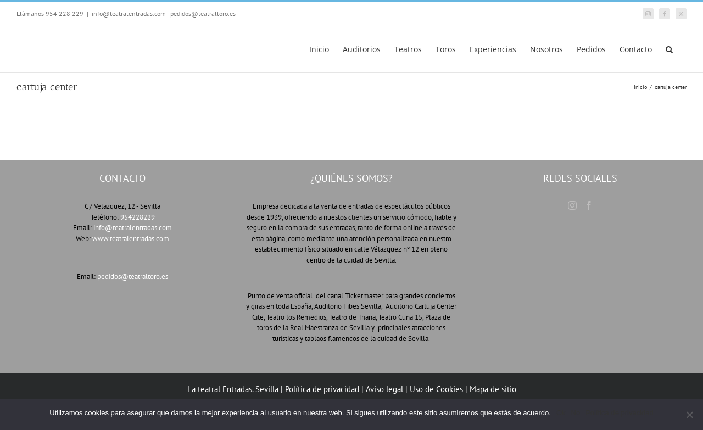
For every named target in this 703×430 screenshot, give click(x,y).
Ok (561, 413)
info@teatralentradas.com (132, 227)
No (576, 413)
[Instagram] (572, 205)
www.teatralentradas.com (130, 238)
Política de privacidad (323, 389)
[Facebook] (588, 205)
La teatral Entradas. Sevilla (232, 389)
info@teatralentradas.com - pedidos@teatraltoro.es (164, 13)
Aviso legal (384, 389)
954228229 (137, 217)
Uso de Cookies (436, 389)
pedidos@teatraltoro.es (132, 276)
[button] (669, 49)
